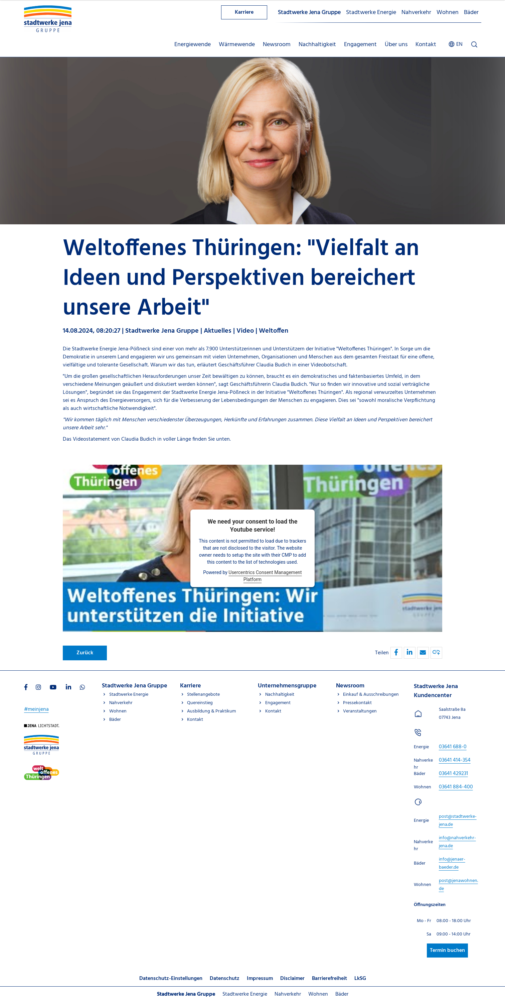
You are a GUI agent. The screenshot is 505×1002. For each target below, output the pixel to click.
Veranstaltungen (360, 711)
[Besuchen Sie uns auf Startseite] (41, 728)
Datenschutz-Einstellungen (170, 978)
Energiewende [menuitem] (192, 44)
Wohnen (448, 12)
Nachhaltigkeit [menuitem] (317, 44)
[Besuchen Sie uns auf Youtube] (53, 688)
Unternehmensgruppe (287, 686)
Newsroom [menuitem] (277, 44)
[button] (396, 652)
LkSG (360, 978)
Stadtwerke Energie (371, 12)
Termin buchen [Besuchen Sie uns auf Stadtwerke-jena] (447, 950)
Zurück (84, 653)
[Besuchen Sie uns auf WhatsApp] (82, 688)
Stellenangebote (203, 694)
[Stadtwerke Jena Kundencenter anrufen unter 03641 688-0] (453, 747)
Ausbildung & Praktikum (211, 711)
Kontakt (195, 719)
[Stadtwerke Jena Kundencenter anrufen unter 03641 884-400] (456, 787)
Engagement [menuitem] (360, 44)
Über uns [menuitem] (396, 44)
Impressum (260, 978)
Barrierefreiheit (329, 978)
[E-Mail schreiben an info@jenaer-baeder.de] (452, 863)
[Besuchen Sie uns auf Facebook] (26, 688)
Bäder (471, 12)
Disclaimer (292, 978)
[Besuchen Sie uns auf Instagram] (38, 688)
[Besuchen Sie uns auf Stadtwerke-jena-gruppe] (41, 739)
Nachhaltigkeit (279, 694)
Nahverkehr (416, 12)
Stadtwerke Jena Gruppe (309, 12)
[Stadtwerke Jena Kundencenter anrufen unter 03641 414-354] (455, 760)
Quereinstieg (200, 703)
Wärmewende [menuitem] (237, 44)
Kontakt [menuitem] (425, 44)
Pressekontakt (357, 703)
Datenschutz (224, 978)
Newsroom (350, 686)
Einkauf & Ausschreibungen (371, 694)
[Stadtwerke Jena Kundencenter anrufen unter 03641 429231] (453, 773)
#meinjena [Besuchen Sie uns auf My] (36, 709)
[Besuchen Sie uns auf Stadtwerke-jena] (41, 769)
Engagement (278, 703)
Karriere (244, 12)
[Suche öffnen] (474, 44)
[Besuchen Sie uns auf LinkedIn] (68, 688)
